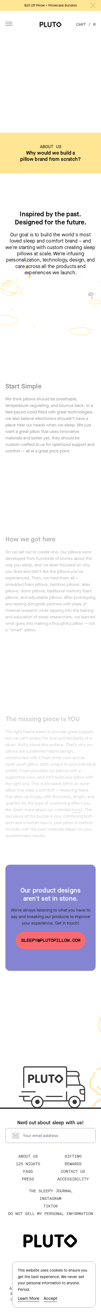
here (76, 811)
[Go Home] (51, 24)
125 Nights (28, 1164)
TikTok (50, 1206)
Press (28, 1179)
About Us (28, 1156)
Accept (50, 1298)
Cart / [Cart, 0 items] (86, 24)
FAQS (28, 1171)
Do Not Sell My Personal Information (50, 1213)
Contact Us (73, 1171)
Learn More (28, 1298)
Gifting (73, 1156)
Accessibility (73, 1179)
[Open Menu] (8, 24)
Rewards (73, 1164)
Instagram (50, 1198)
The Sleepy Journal (50, 1191)
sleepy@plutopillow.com (50, 940)
